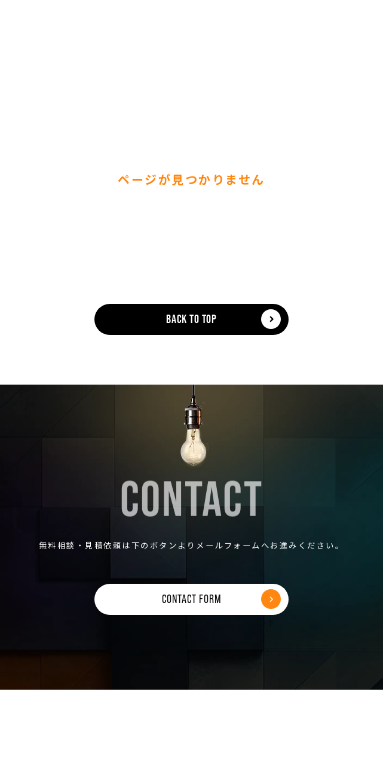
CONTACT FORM (192, 598)
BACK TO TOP (191, 318)
